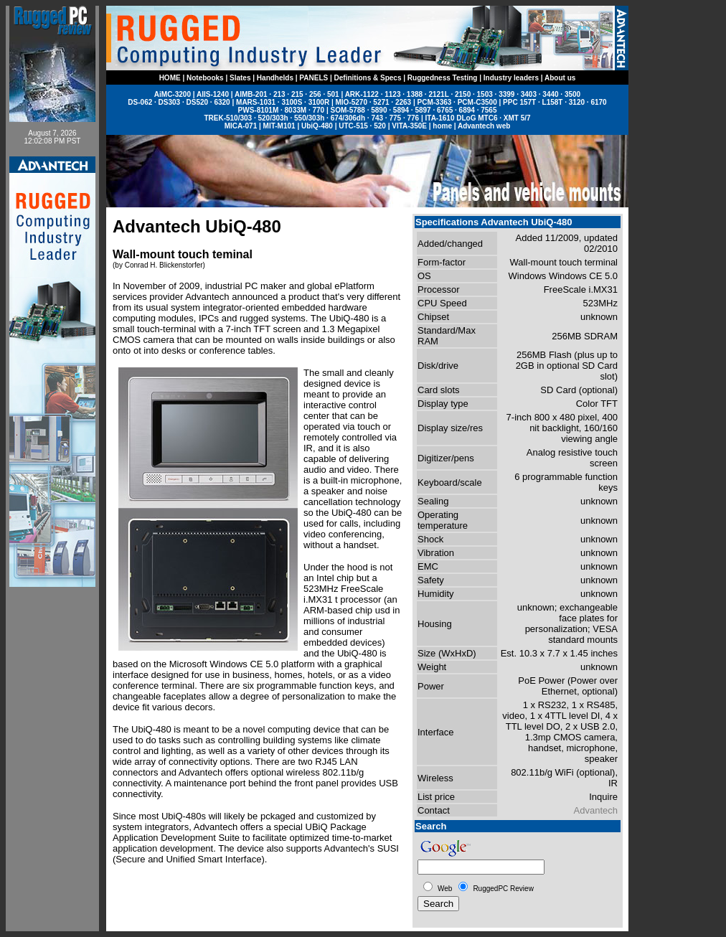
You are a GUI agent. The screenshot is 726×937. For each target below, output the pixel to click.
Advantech (596, 810)
